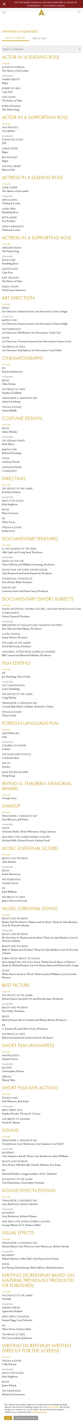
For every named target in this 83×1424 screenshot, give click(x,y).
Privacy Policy (53, 1407)
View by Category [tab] (15, 37)
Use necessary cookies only (26, 1418)
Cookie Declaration (39, 1411)
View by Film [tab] (39, 38)
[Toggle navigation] (4, 12)
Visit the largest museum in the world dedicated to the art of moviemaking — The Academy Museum (45, 4)
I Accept (8, 1418)
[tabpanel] (41, 725)
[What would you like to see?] (79, 12)
